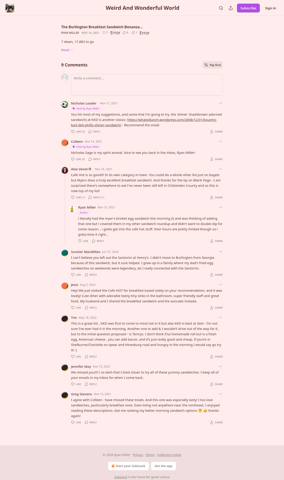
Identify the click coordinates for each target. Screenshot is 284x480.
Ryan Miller (70, 33)
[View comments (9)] (125, 32)
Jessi (74, 284)
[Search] (221, 8)
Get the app (163, 466)
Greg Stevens (81, 394)
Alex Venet (79, 169)
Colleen (77, 141)
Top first (212, 65)
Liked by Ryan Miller (85, 108)
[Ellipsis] (220, 103)
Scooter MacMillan (85, 251)
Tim (74, 317)
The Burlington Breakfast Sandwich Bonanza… (102, 26)
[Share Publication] (230, 8)
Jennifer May (81, 366)
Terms (150, 455)
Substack (120, 477)
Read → (67, 50)
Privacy (138, 455)
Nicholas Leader (84, 103)
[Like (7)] (105, 32)
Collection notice (169, 455)
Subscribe (248, 8)
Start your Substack (128, 466)
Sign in (270, 8)
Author (84, 212)
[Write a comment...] (147, 85)
